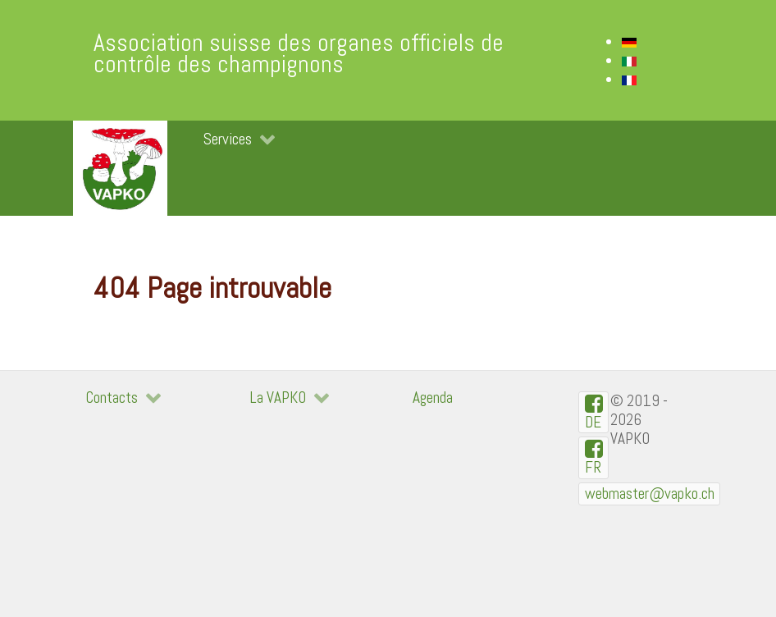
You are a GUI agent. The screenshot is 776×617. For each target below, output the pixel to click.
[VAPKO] (120, 168)
